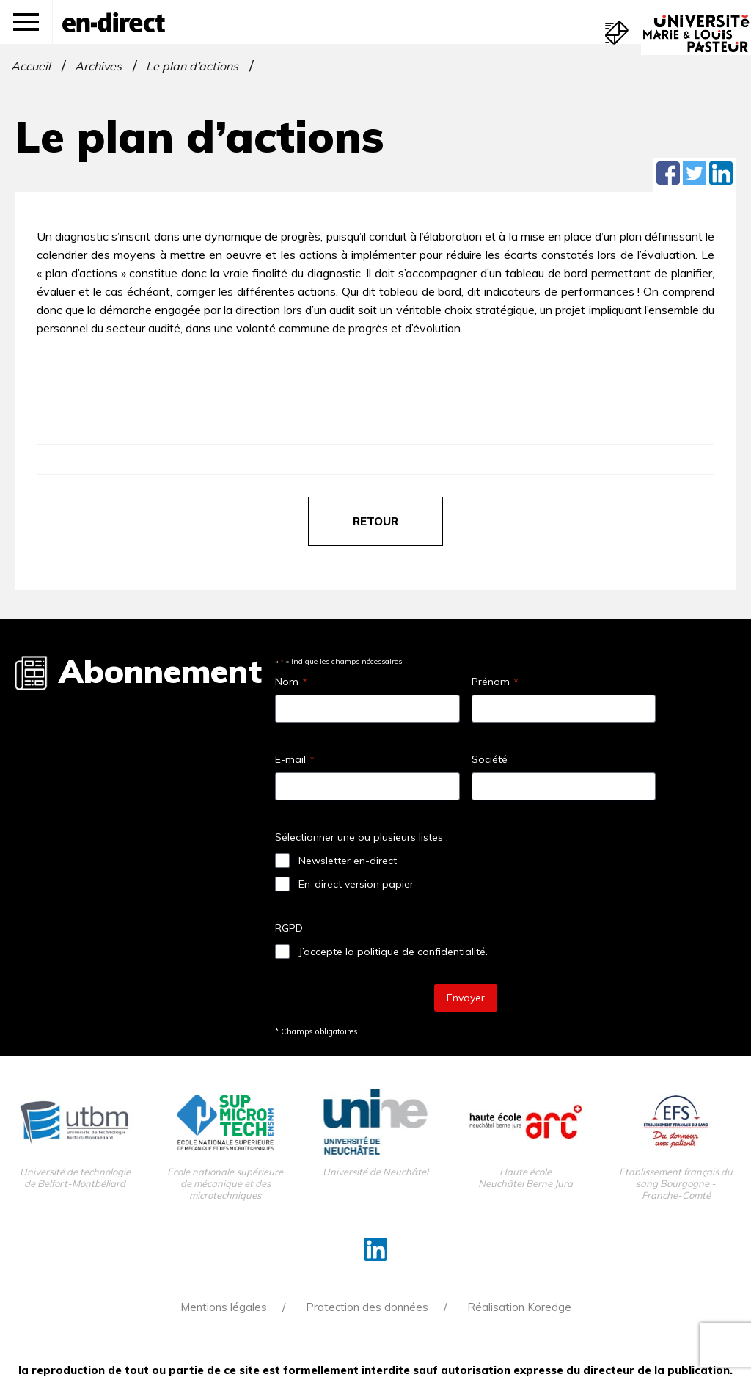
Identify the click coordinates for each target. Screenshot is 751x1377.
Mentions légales (223, 1307)
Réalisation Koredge (519, 1307)
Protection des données (367, 1307)
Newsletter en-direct (347, 860)
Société (490, 759)
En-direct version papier (356, 884)
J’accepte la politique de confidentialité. (393, 951)
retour (375, 521)
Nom (291, 681)
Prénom (495, 681)
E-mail (294, 759)
